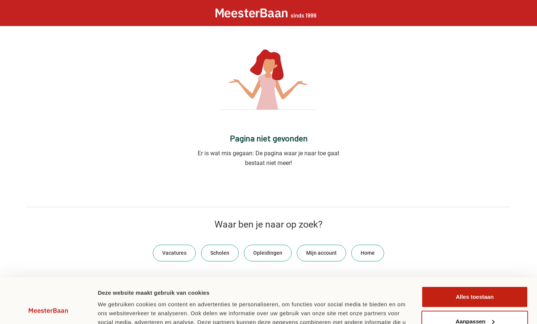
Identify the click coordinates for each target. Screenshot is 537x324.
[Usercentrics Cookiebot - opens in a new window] (48, 309)
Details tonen (115, 309)
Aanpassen (475, 279)
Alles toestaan (475, 254)
